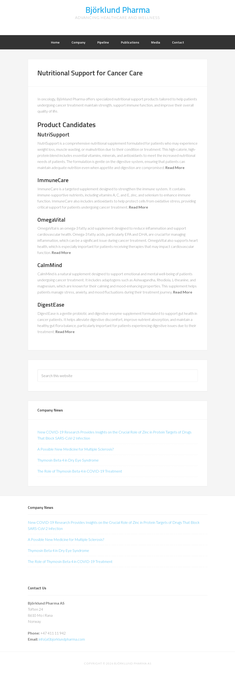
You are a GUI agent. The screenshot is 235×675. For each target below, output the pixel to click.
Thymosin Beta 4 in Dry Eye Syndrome (68, 460)
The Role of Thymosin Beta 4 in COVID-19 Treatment (79, 471)
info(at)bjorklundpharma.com (62, 639)
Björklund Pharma (117, 9)
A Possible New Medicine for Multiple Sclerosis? (75, 449)
